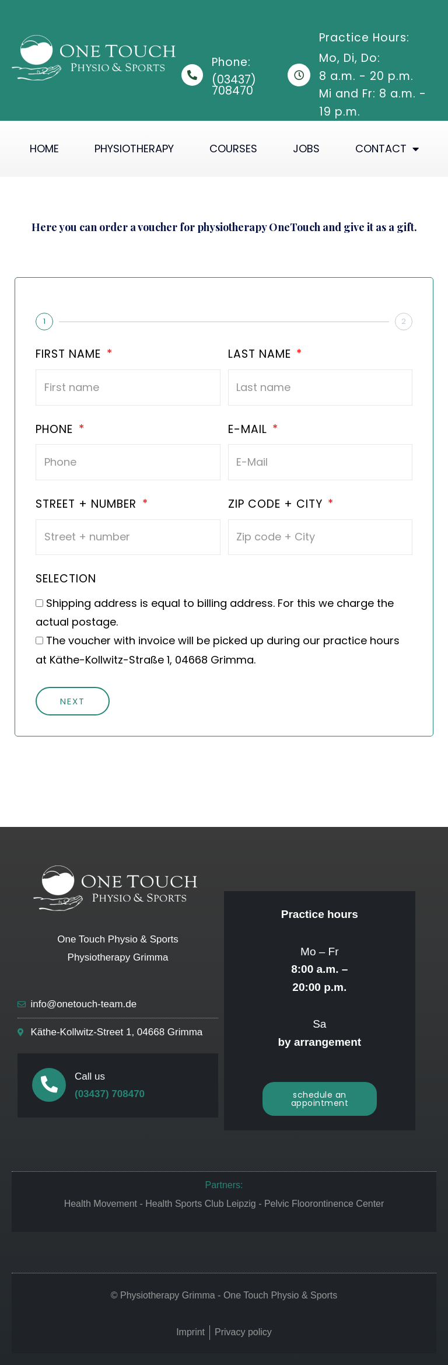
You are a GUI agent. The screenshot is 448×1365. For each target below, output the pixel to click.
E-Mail (249, 430)
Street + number (88, 505)
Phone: (231, 62)
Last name (261, 355)
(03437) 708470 (110, 1093)
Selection (66, 579)
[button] (319, 1099)
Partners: (224, 1185)
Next (72, 701)
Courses (233, 148)
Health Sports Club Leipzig (200, 1204)
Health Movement (100, 1204)
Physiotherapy (134, 148)
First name (70, 355)
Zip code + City (277, 505)
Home (44, 148)
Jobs (306, 148)
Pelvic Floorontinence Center (324, 1204)
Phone (56, 430)
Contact (387, 149)
